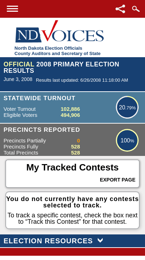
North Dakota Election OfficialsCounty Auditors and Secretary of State (58, 50)
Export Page (117, 180)
